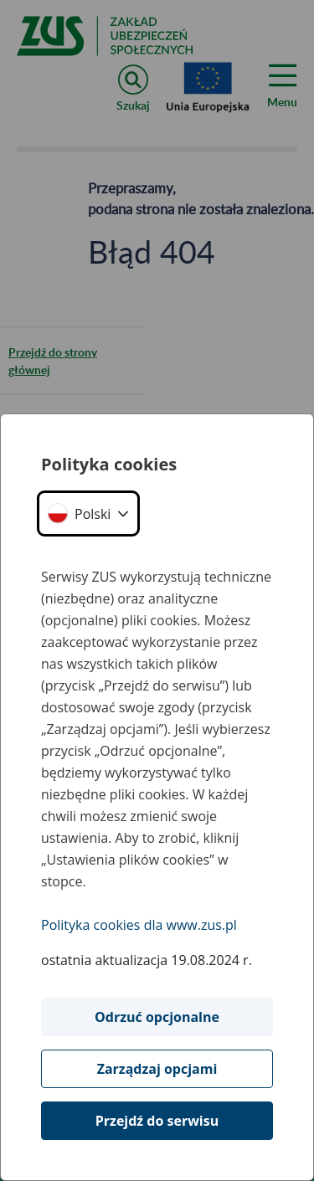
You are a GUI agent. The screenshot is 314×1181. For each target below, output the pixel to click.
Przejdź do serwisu (157, 1121)
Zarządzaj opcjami (157, 1069)
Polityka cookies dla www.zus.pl (139, 925)
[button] (88, 513)
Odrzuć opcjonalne (157, 1017)
